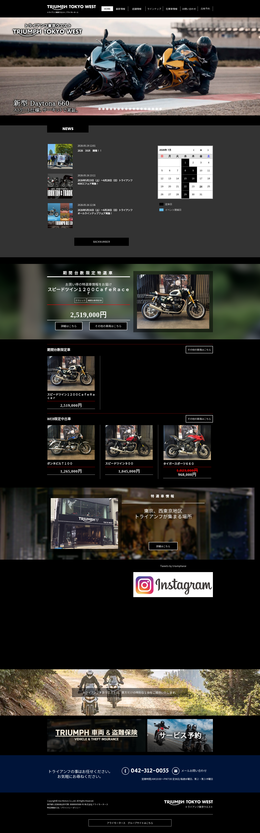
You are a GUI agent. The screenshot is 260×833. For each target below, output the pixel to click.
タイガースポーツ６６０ (178, 462)
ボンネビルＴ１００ (59, 461)
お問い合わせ (189, 8)
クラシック (80, 300)
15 (153, 109)
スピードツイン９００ (119, 461)
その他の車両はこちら (108, 326)
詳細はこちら (69, 326)
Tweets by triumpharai (173, 566)
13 (145, 109)
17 (160, 109)
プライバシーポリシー (71, 807)
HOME (107, 8)
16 (157, 109)
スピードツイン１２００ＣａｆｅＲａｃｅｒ (71, 394)
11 (137, 109)
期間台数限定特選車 (89, 272)
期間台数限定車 (95, 300)
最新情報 (120, 8)
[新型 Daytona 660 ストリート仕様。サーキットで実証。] (130, 66)
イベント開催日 (173, 209)
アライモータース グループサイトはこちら (130, 824)
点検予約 (205, 8)
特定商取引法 (53, 807)
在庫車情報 (171, 8)
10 (134, 109)
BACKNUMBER (101, 240)
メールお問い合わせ (189, 770)
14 (149, 109)
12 (141, 109)
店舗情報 (136, 8)
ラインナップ (154, 8)
